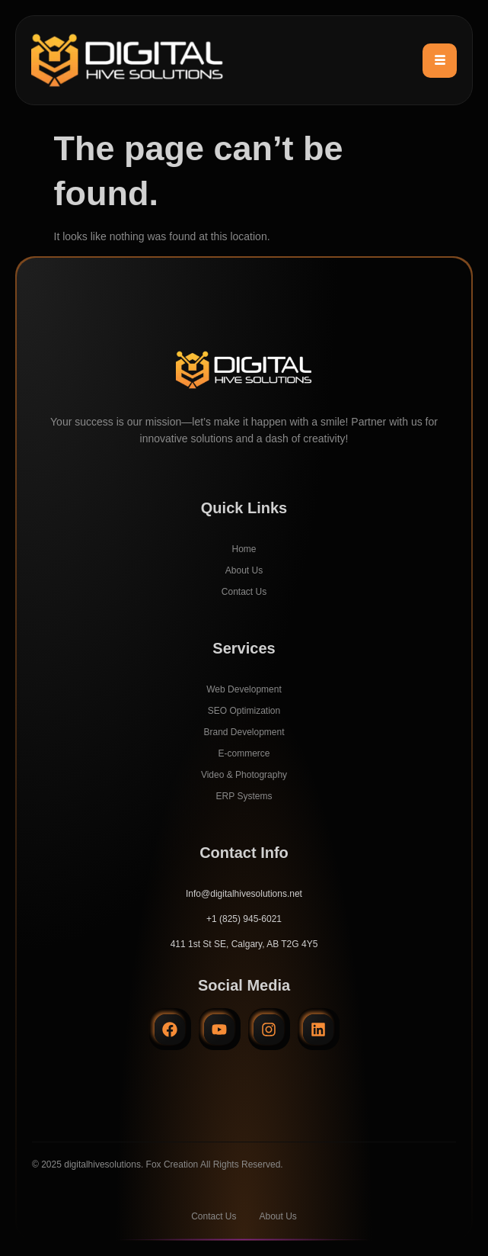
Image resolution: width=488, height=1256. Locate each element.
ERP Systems (244, 796)
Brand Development (243, 732)
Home (243, 549)
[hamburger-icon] (440, 60)
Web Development (244, 689)
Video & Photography (244, 774)
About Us (244, 570)
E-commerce (244, 753)
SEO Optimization (244, 710)
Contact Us (244, 591)
